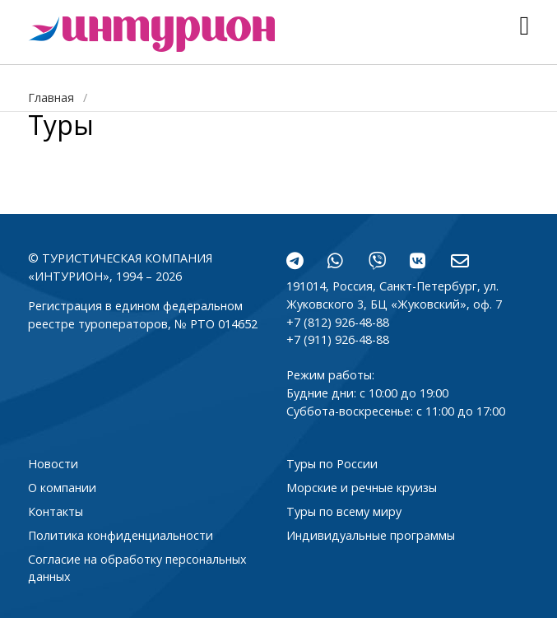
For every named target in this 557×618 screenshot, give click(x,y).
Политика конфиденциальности (120, 535)
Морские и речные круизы (361, 487)
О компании (62, 487)
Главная (51, 97)
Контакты (55, 511)
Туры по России (332, 464)
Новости (53, 464)
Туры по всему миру (344, 511)
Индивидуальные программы (370, 535)
